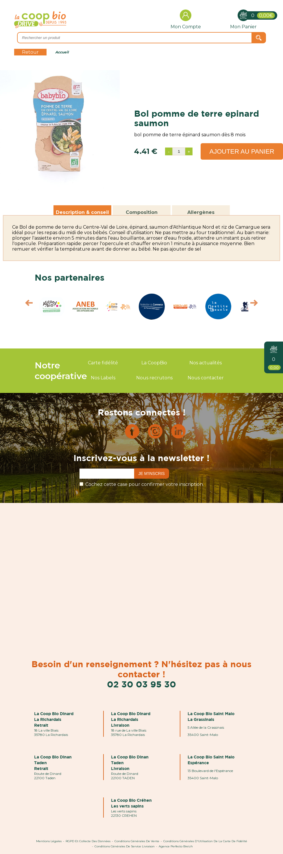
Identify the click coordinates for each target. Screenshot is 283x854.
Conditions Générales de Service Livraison (125, 846)
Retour (30, 52)
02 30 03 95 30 (141, 684)
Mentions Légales (49, 841)
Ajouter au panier (241, 151)
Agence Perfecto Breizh (176, 846)
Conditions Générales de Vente (136, 841)
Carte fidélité (103, 363)
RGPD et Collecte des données (88, 841)
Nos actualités (205, 363)
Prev (26, 304)
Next (256, 304)
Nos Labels (103, 378)
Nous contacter (206, 378)
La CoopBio (154, 363)
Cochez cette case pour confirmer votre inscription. (144, 484)
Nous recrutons (154, 378)
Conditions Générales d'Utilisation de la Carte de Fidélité (205, 841)
